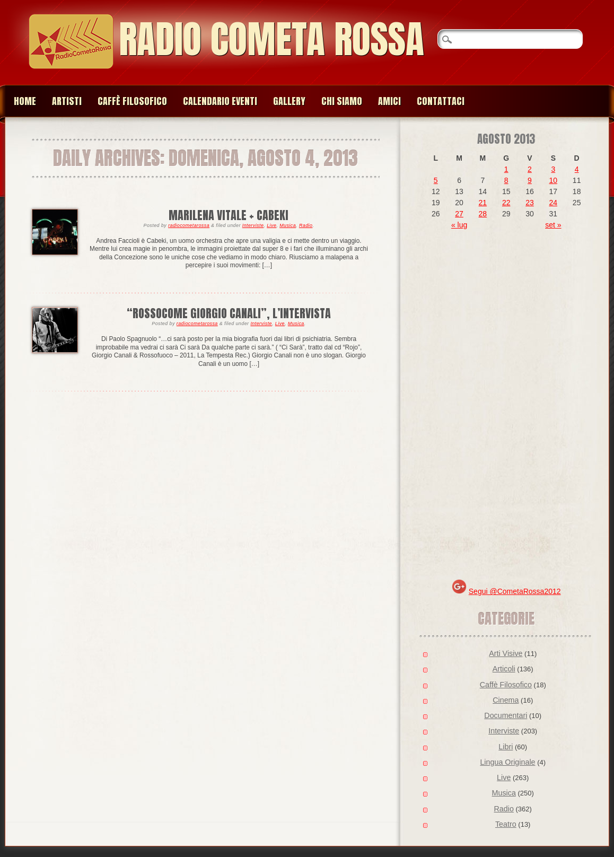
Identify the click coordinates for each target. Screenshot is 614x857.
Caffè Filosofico (132, 101)
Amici (389, 101)
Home (25, 101)
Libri (505, 746)
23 (529, 202)
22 (506, 202)
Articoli (504, 668)
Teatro (505, 824)
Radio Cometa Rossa (271, 39)
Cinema (506, 700)
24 (553, 202)
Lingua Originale (507, 762)
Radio (306, 225)
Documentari (505, 715)
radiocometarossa (188, 225)
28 (483, 213)
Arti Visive (505, 653)
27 (459, 213)
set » (553, 225)
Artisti (67, 101)
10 (553, 180)
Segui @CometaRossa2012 (515, 591)
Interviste (253, 225)
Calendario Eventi (220, 101)
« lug (459, 225)
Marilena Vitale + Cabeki (228, 215)
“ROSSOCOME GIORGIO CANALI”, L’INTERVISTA (229, 313)
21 (483, 202)
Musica (287, 225)
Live (271, 225)
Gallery (289, 101)
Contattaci (440, 101)
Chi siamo (341, 101)
